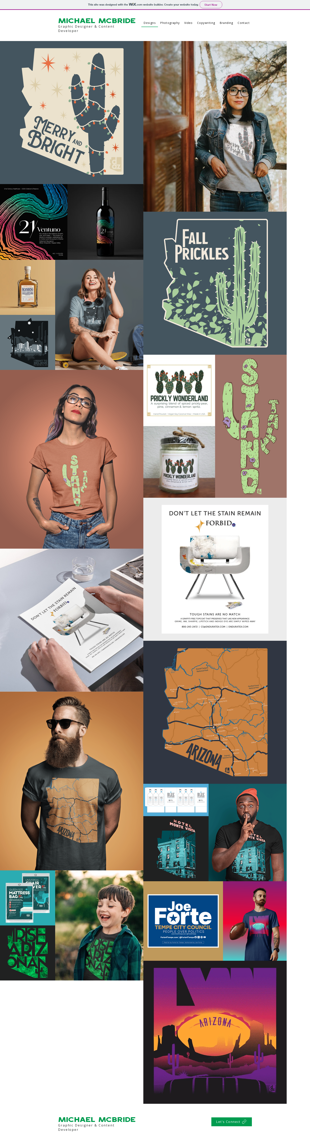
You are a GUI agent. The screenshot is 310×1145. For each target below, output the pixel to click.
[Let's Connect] (231, 1121)
